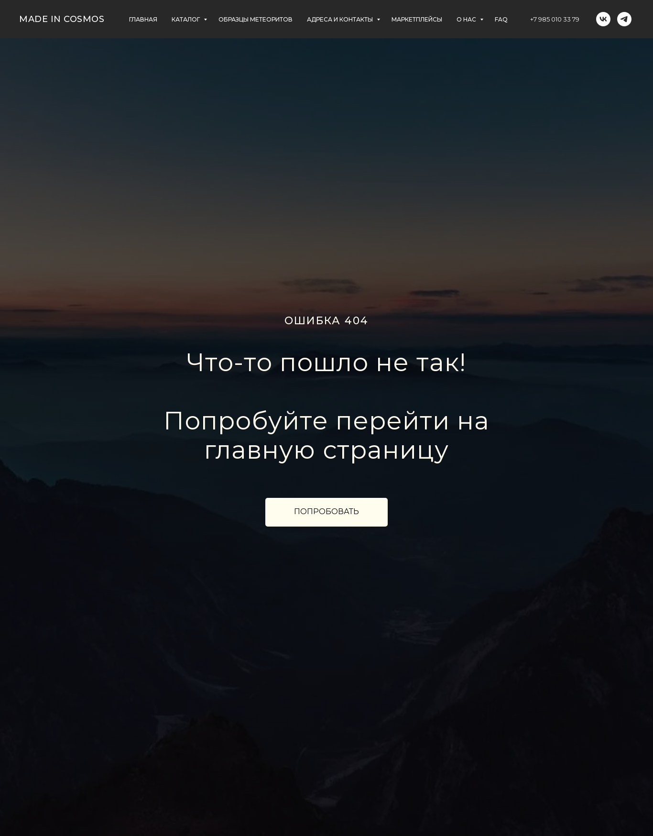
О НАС (467, 19)
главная (143, 19)
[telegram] (624, 19)
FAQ (501, 19)
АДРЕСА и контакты (340, 19)
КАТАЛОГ (186, 19)
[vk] (603, 19)
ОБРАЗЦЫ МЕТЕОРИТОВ (255, 19)
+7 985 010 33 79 (554, 19)
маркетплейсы (417, 19)
